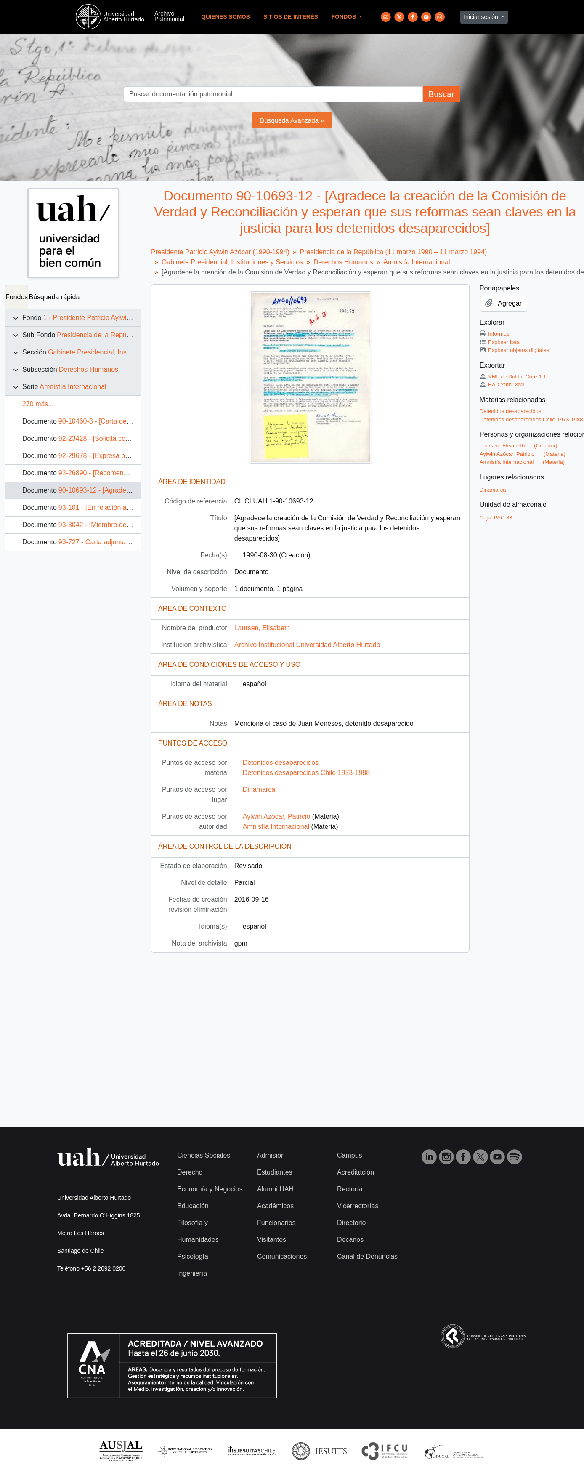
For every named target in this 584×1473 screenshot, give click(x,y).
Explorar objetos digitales (514, 350)
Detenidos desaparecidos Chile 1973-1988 (306, 772)
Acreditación (355, 1172)
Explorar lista (500, 342)
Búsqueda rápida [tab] (54, 297)
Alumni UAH (275, 1189)
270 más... (38, 404)
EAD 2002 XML (503, 384)
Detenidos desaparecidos (281, 762)
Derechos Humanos (88, 369)
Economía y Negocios (210, 1189)
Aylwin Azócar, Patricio (277, 816)
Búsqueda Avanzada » (292, 120)
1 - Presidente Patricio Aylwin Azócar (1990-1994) (117, 317)
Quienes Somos (225, 16)
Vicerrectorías (357, 1205)
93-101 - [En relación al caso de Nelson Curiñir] (129, 507)
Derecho (189, 1172)
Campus (349, 1155)
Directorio (351, 1222)
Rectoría (349, 1189)
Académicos (275, 1205)
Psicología (192, 1256)
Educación (193, 1205)
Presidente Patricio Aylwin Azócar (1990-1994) (220, 252)
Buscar (441, 94)
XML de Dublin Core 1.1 (513, 376)
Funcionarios (276, 1222)
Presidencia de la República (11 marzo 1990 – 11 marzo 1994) (393, 252)
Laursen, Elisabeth (262, 627)
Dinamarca (259, 789)
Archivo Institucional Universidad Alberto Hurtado (307, 644)
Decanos (350, 1239)
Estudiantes (274, 1172)
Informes (495, 333)
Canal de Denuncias (367, 1256)
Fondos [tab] (16, 297)
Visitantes (271, 1239)
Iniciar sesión (482, 16)
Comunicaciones (282, 1256)
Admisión (271, 1155)
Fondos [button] (345, 16)
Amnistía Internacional (73, 386)
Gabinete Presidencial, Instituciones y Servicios (118, 352)
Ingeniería (192, 1273)
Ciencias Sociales (203, 1155)
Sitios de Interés (290, 16)
